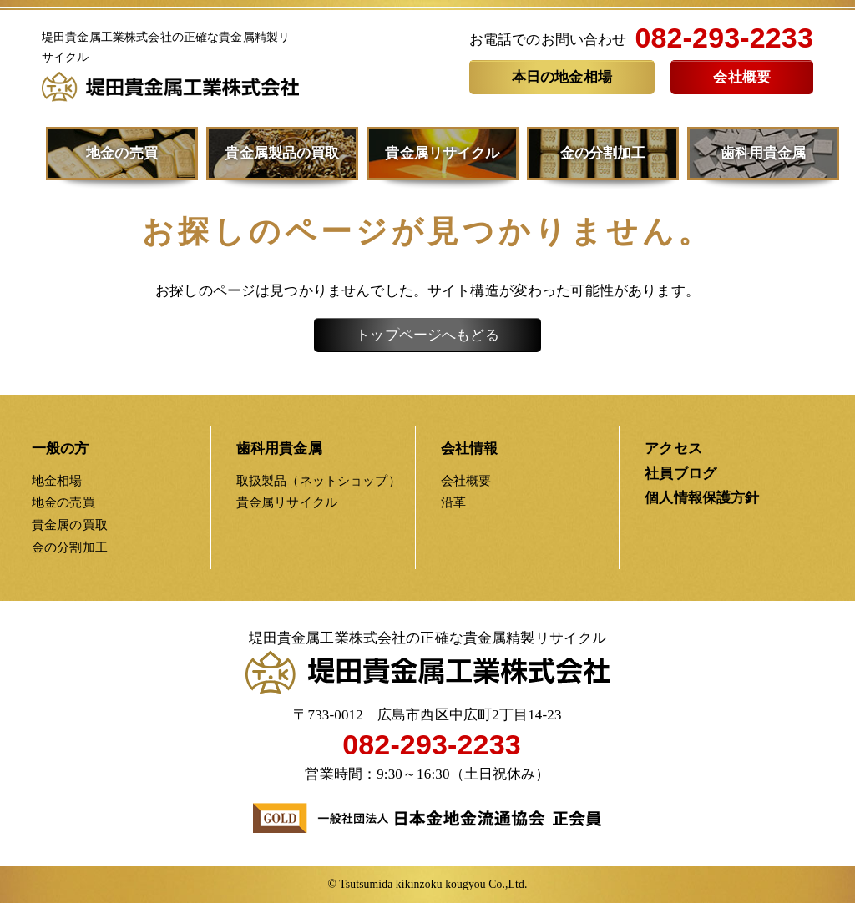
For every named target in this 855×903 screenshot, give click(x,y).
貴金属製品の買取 (282, 153)
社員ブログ (680, 474)
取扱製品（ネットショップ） (318, 480)
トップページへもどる (427, 335)
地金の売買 (122, 153)
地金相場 (57, 480)
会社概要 (742, 77)
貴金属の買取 (70, 524)
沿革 (453, 502)
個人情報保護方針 (702, 498)
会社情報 (469, 449)
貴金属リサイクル (442, 153)
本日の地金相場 (562, 77)
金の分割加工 (603, 153)
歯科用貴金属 (764, 153)
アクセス (673, 449)
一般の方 (60, 449)
